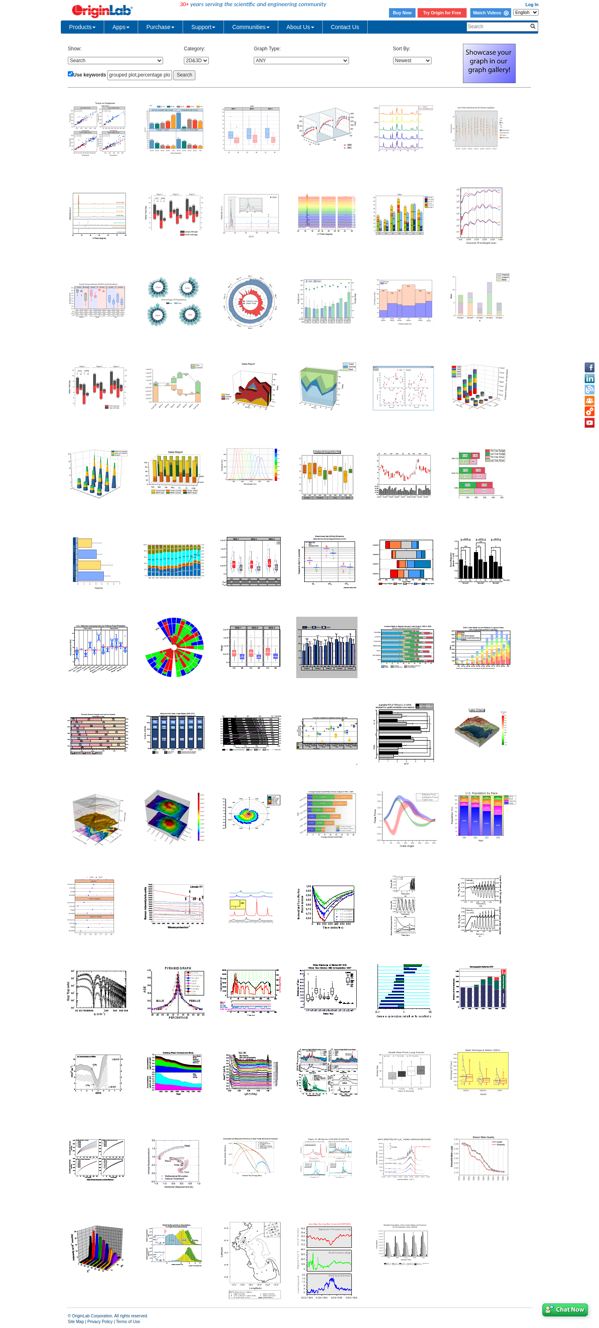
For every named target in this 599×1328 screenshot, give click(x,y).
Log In (532, 4)
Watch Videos (490, 12)
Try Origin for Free (442, 12)
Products (82, 27)
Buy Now (402, 12)
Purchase (160, 27)
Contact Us (345, 27)
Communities (251, 27)
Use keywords (89, 75)
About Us (300, 27)
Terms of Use (128, 1321)
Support (203, 27)
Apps (121, 27)
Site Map (76, 1321)
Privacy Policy (100, 1321)
